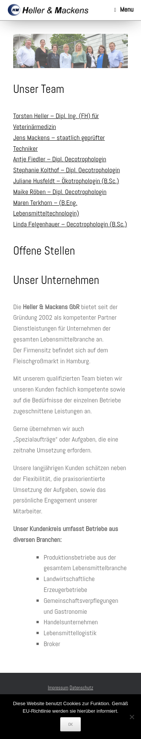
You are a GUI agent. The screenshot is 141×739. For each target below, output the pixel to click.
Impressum (58, 687)
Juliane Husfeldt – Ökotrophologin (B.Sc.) (66, 180)
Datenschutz (81, 687)
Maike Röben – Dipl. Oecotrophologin (59, 191)
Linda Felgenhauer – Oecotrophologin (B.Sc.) (70, 224)
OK (70, 724)
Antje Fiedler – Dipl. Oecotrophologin (59, 159)
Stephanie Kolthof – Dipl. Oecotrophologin (66, 169)
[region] (70, 51)
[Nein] (131, 717)
